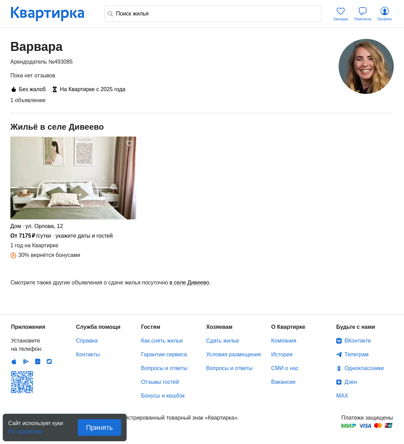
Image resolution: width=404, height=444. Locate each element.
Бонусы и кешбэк (162, 396)
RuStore (49, 361)
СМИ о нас (285, 368)
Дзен (350, 382)
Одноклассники (364, 368)
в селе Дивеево (189, 282)
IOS (14, 361)
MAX (342, 396)
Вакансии (283, 382)
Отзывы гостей (160, 382)
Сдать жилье (222, 341)
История (282, 354)
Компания (283, 341)
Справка (87, 341)
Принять (99, 427)
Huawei (37, 361)
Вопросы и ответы (164, 368)
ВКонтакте (357, 341)
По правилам (25, 429)
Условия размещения (233, 354)
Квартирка (52, 13)
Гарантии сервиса (164, 354)
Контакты (88, 354)
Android (26, 361)
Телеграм (356, 354)
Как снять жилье (162, 341)
